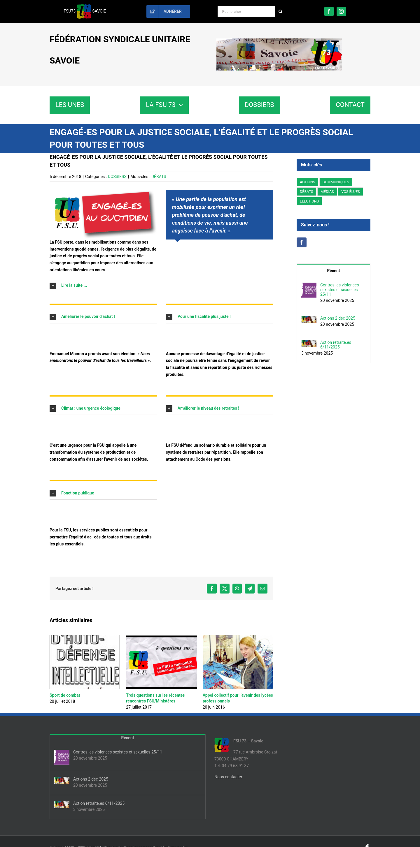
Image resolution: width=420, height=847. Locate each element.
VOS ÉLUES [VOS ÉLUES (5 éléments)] (350, 191)
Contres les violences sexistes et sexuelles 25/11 (339, 290)
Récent (333, 270)
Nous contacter (228, 776)
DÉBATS (158, 176)
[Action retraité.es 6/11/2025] (308, 343)
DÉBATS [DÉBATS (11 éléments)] (306, 191)
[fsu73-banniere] (279, 40)
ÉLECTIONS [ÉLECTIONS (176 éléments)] (309, 201)
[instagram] (341, 11)
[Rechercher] (246, 11)
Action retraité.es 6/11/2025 (335, 344)
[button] (103, 285)
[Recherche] (280, 11)
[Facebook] (302, 242)
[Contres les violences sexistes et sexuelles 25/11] (308, 285)
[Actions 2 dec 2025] (308, 319)
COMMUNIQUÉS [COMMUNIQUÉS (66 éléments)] (336, 182)
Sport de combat (65, 695)
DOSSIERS (117, 176)
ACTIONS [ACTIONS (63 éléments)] (307, 182)
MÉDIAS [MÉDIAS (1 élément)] (327, 191)
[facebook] (329, 11)
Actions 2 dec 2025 (337, 318)
